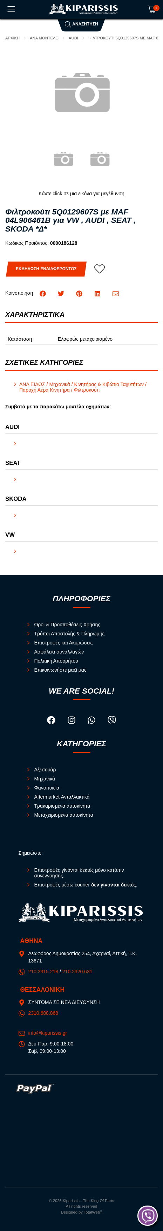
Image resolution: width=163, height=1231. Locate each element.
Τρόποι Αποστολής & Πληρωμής (69, 633)
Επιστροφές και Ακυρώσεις (63, 642)
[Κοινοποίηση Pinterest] (80, 293)
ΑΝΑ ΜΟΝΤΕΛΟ (44, 38)
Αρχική (12, 38)
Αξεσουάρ (45, 769)
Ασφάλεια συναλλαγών (59, 652)
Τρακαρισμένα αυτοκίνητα (62, 806)
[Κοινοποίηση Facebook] (43, 293)
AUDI (73, 38)
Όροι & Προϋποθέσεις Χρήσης (67, 624)
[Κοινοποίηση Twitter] (62, 293)
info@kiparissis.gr (47, 1033)
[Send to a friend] (116, 293)
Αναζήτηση (81, 24)
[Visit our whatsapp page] (92, 721)
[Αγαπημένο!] (99, 268)
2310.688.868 (43, 1013)
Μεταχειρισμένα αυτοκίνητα (63, 815)
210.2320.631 (77, 971)
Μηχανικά (44, 778)
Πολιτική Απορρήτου (56, 661)
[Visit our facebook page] (52, 721)
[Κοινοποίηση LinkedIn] (98, 293)
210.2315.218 (43, 971)
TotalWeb (93, 1212)
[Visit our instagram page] (72, 721)
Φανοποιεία (47, 788)
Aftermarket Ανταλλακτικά (62, 797)
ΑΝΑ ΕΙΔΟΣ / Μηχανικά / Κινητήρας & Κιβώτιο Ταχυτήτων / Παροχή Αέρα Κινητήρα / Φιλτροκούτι (83, 387)
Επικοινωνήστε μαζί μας (60, 670)
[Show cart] (151, 9)
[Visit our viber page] (111, 721)
